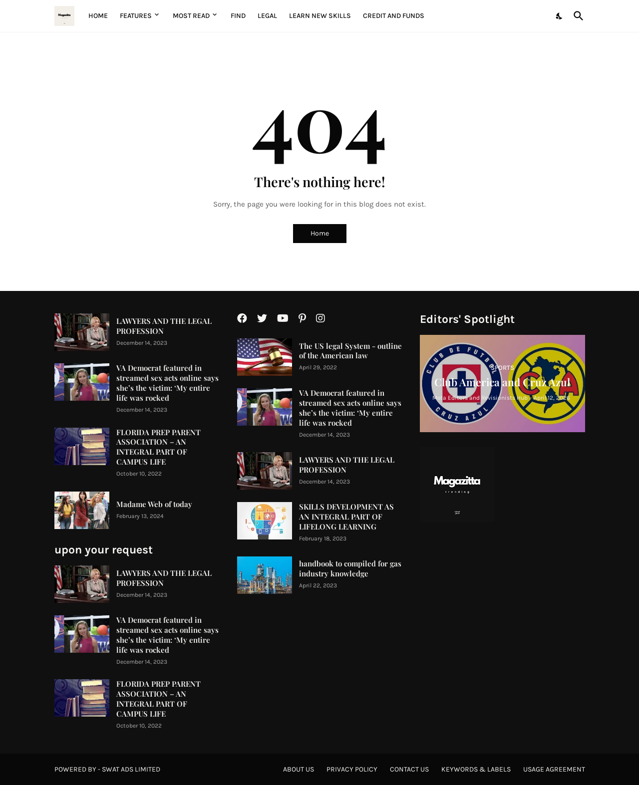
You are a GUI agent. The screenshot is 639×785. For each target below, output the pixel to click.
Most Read (191, 15)
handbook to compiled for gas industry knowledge (350, 568)
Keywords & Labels (476, 769)
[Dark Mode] (559, 15)
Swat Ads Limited (131, 769)
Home (98, 15)
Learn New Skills (320, 15)
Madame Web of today (154, 504)
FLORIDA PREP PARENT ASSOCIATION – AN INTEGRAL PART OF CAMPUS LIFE (158, 447)
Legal (267, 15)
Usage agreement (554, 769)
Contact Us (409, 769)
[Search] (576, 15)
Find (238, 15)
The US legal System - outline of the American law (350, 351)
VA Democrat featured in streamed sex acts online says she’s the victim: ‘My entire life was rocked (167, 383)
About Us (298, 769)
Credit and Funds (393, 15)
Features (136, 15)
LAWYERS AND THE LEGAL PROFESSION (164, 326)
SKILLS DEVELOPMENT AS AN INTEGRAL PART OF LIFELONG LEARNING (346, 516)
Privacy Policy (351, 769)
